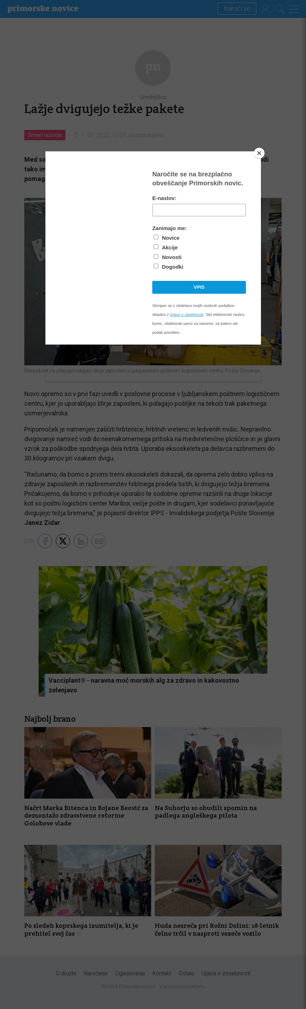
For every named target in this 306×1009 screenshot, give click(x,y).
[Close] (259, 153)
